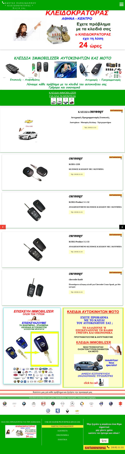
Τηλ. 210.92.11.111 (90, 127)
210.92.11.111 (104, 447)
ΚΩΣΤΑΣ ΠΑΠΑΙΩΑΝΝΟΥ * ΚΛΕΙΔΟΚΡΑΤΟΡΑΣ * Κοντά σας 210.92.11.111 (19, 6)
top (104, 441)
